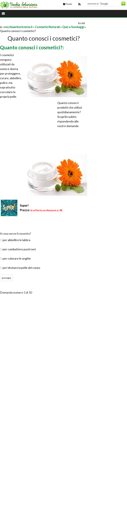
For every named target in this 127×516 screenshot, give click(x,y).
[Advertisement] (38, 23)
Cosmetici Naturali (47, 27)
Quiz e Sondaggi (73, 27)
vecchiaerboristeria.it (18, 27)
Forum (67, 4)
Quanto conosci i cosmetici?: (32, 47)
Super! (24, 205)
